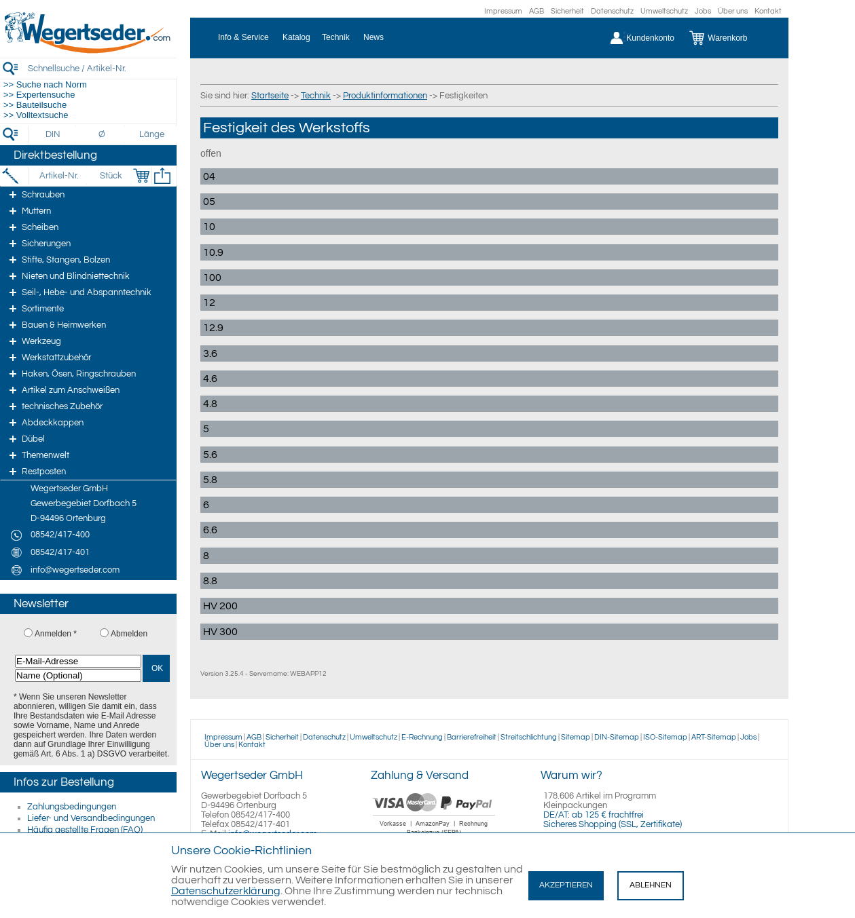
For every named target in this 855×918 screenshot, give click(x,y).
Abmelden (129, 633)
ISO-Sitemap (665, 737)
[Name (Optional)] (78, 675)
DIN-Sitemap (616, 737)
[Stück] (110, 176)
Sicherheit (567, 11)
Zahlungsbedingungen (71, 806)
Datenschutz (612, 11)
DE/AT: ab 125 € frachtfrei (593, 815)
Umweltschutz (664, 11)
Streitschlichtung (529, 737)
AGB (536, 11)
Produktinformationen (385, 95)
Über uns (733, 11)
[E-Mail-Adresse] (78, 661)
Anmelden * (56, 633)
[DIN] (53, 134)
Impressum (503, 11)
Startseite (270, 95)
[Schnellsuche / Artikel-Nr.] (101, 68)
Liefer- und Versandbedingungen (91, 818)
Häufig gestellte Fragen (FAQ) (85, 830)
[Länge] (152, 134)
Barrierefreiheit (471, 737)
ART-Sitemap (713, 737)
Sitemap (575, 737)
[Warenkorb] (728, 38)
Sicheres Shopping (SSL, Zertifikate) (612, 824)
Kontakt (768, 11)
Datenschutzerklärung (225, 890)
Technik (316, 95)
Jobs (703, 11)
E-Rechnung (422, 737)
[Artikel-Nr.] (58, 176)
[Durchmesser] (102, 134)
